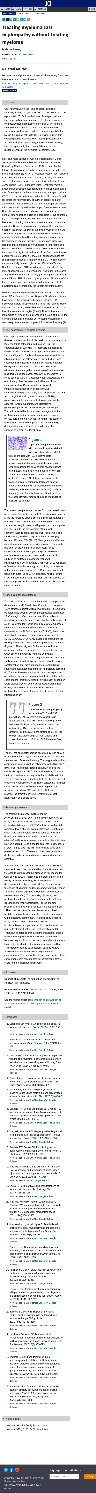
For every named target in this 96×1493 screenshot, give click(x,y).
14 (6, 529)
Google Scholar (46, 1034)
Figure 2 (35, 704)
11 (29, 366)
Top (92, 9)
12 (21, 377)
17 (44, 577)
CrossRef (44, 1069)
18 (49, 609)
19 (30, 782)
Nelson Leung (11, 49)
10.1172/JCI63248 (36, 13)
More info (28, 54)
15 (10, 529)
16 (14, 566)
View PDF (9, 59)
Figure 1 (35, 440)
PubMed (34, 1034)
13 (25, 377)
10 (47, 344)
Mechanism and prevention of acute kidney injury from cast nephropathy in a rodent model (32, 1004)
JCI (32, 1123)
